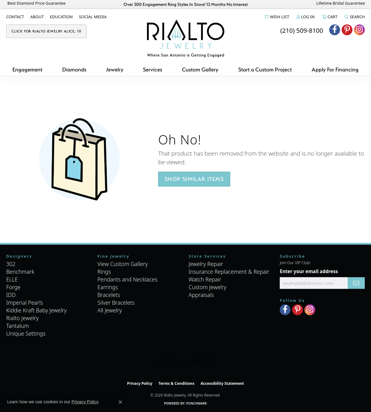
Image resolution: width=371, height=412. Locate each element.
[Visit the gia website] (170, 362)
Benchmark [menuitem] (20, 271)
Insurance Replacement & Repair (229, 271)
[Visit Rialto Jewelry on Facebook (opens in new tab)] (334, 29)
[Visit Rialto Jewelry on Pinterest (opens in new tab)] (347, 29)
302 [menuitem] (10, 264)
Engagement (27, 69)
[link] (15, 16)
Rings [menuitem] (104, 271)
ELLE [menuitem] (12, 279)
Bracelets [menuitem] (108, 294)
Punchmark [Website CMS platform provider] (196, 403)
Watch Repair (205, 279)
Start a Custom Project (265, 69)
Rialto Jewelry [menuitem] (22, 318)
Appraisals (201, 294)
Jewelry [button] (114, 69)
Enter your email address (309, 271)
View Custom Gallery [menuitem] (122, 264)
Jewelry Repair (206, 264)
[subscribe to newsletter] (356, 283)
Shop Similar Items (194, 178)
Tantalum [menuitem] (17, 325)
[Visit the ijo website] (201, 362)
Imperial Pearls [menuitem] (24, 302)
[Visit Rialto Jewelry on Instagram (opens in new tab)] (359, 29)
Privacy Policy (140, 383)
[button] (276, 16)
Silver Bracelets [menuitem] (116, 302)
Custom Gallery (200, 69)
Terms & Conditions (176, 383)
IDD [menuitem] (11, 294)
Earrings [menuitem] (107, 287)
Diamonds (74, 69)
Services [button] (152, 69)
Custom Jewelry (207, 287)
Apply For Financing (335, 69)
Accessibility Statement (222, 383)
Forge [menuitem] (13, 287)
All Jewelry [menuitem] (109, 310)
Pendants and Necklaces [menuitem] (127, 279)
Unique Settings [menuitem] (25, 333)
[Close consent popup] (120, 402)
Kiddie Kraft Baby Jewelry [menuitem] (36, 310)
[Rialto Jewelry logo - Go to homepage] (185, 38)
